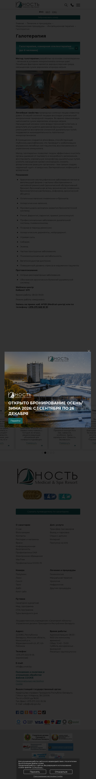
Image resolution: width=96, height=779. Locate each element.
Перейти (17, 420)
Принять (35, 771)
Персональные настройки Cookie (48, 776)
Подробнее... (37, 767)
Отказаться (61, 771)
